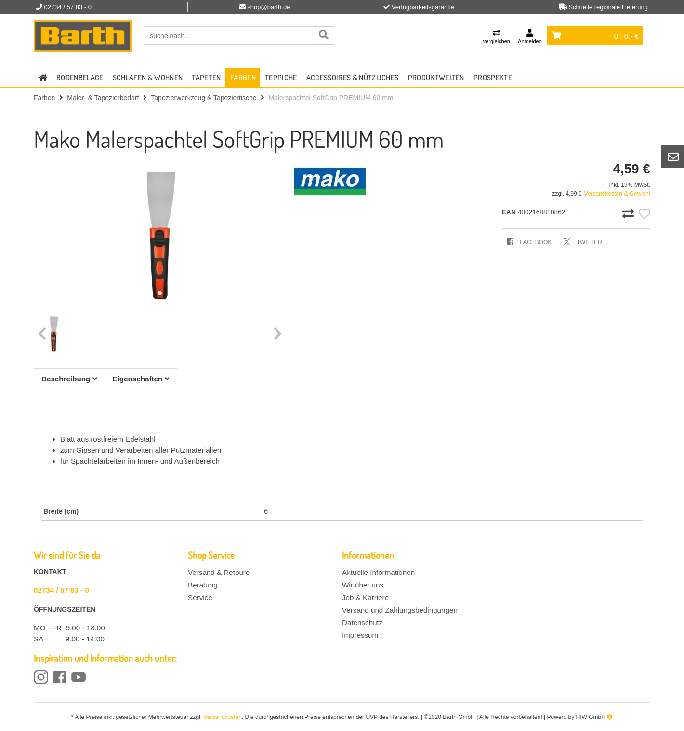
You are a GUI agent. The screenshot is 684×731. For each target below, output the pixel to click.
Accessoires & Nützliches (352, 77)
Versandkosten (223, 717)
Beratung (203, 585)
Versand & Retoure (219, 572)
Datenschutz (362, 622)
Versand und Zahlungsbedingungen (400, 610)
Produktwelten (436, 77)
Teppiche (281, 77)
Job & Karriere (365, 597)
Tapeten (206, 77)
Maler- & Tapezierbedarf (103, 98)
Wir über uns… (366, 585)
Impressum (360, 635)
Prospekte (493, 77)
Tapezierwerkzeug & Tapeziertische (203, 98)
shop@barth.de (268, 7)
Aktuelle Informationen (378, 572)
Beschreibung (69, 379)
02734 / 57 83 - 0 (61, 590)
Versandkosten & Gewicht (617, 193)
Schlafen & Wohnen (148, 77)
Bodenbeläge (80, 77)
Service (200, 597)
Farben (243, 77)
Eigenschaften (141, 379)
